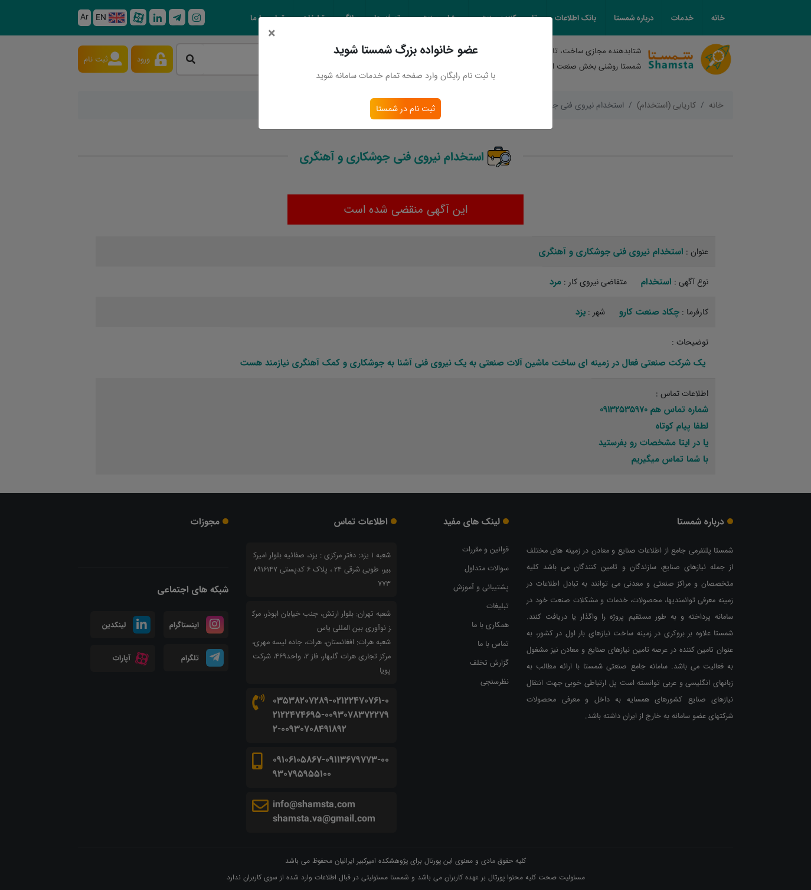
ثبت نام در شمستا (405, 109)
